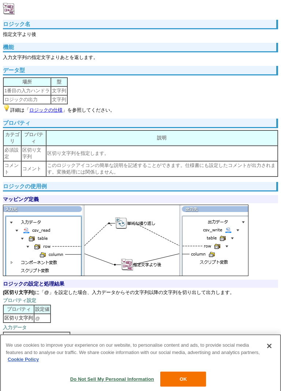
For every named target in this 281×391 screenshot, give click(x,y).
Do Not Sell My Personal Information (112, 380)
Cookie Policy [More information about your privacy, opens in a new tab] (23, 361)
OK (183, 380)
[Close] (269, 347)
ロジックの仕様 (46, 110)
